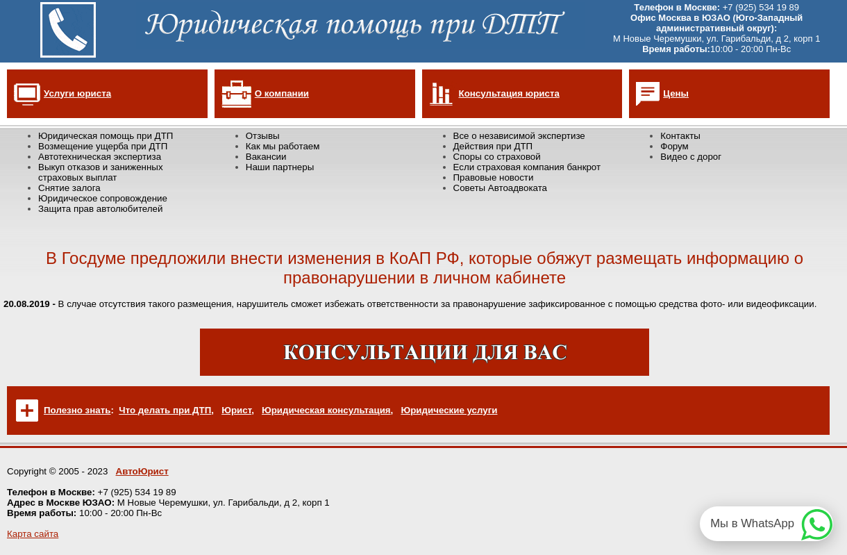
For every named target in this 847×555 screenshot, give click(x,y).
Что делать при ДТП (165, 410)
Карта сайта (32, 534)
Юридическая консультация (326, 410)
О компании (282, 93)
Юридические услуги (449, 410)
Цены (676, 93)
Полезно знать (77, 410)
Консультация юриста (509, 93)
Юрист (236, 410)
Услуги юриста (77, 93)
